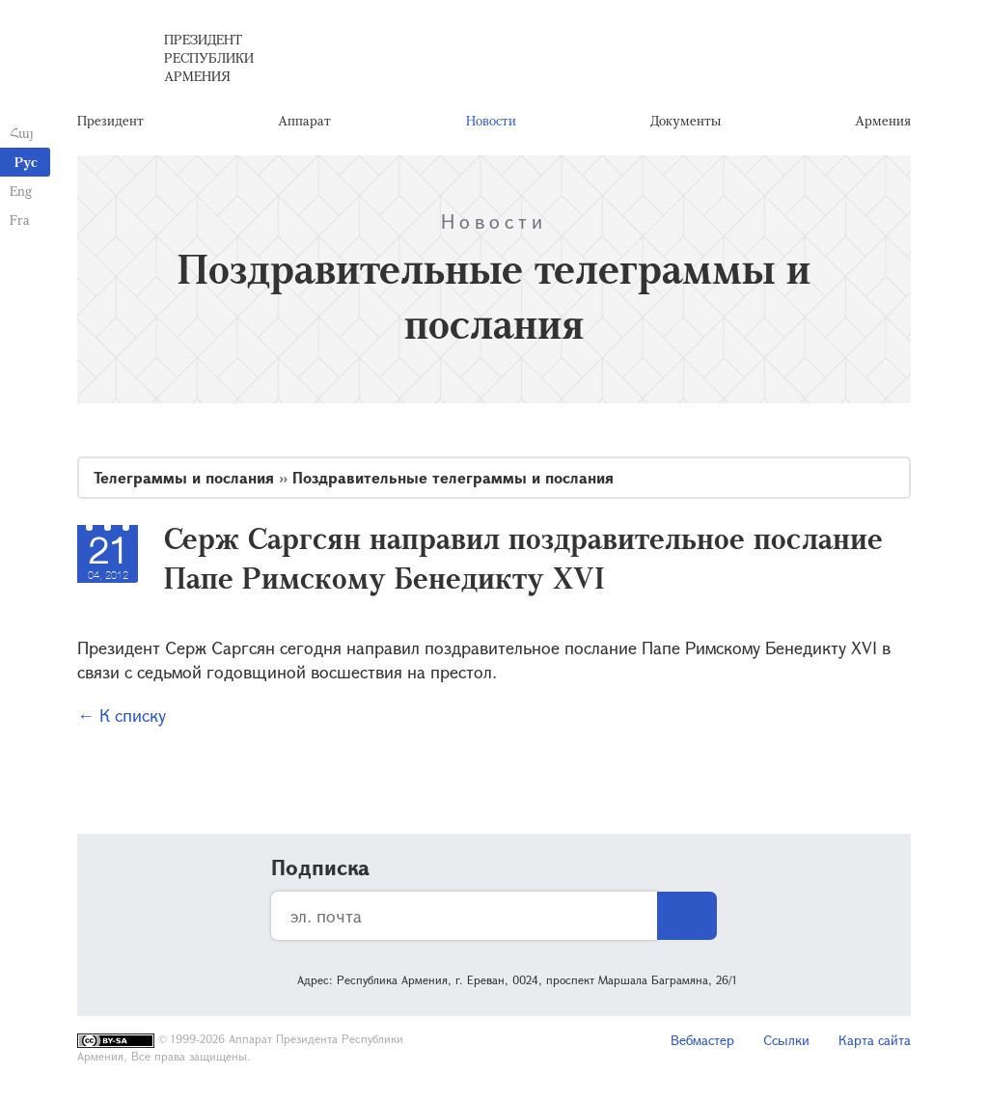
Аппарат (304, 120)
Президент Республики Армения (209, 57)
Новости (491, 120)
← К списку (121, 715)
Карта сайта (874, 1040)
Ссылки (786, 1040)
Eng (21, 190)
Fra (20, 219)
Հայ (22, 133)
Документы (685, 120)
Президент (110, 120)
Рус (26, 161)
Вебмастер (702, 1040)
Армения (883, 120)
